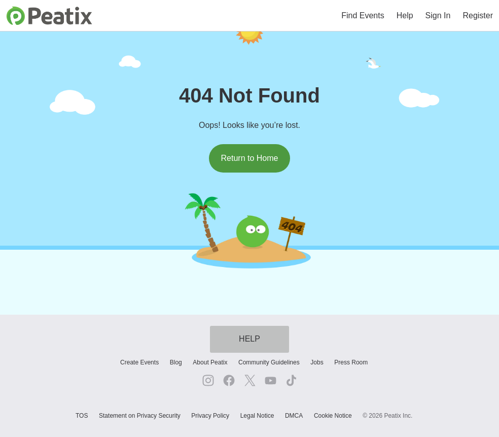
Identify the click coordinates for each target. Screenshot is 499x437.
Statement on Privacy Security (140, 415)
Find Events (362, 15)
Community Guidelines (269, 362)
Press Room (351, 362)
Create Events (139, 362)
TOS (82, 415)
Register (477, 15)
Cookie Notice (333, 415)
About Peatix (210, 362)
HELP (249, 338)
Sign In (438, 15)
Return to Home (249, 158)
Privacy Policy (210, 415)
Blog (176, 362)
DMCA (294, 415)
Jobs (316, 362)
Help (405, 15)
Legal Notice (257, 415)
